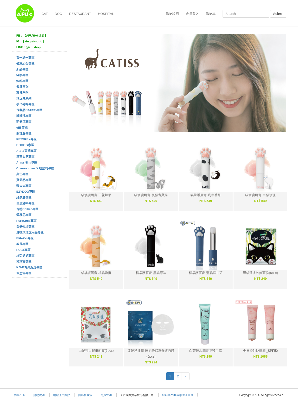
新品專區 (22, 69)
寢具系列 (22, 92)
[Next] (186, 376)
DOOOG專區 (25, 145)
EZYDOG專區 (25, 191)
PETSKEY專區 (26, 139)
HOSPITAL (106, 14)
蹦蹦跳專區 (23, 116)
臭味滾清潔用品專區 (30, 232)
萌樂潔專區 (23, 121)
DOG (58, 14)
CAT (44, 14)
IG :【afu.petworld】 (30, 41)
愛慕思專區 (23, 215)
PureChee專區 (26, 220)
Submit (278, 14)
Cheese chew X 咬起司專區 (35, 168)
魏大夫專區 (23, 186)
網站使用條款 (61, 395)
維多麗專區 (23, 197)
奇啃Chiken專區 (27, 209)
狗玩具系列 (23, 98)
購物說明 (172, 14)
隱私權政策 (85, 395)
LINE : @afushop (28, 47)
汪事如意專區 (25, 156)
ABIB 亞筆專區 (26, 151)
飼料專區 (22, 81)
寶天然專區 (23, 180)
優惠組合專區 (25, 63)
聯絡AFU (19, 395)
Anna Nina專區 (26, 162)
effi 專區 (22, 127)
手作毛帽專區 (25, 104)
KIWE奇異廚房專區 (29, 267)
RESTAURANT (80, 14)
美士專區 (22, 174)
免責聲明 (106, 395)
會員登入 (192, 14)
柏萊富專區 (23, 261)
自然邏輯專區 (25, 203)
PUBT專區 (23, 250)
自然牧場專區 (25, 226)
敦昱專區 (22, 244)
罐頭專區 (22, 75)
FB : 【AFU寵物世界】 (31, 35)
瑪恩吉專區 (23, 273)
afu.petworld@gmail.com (177, 395)
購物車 (211, 14)
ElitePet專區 (25, 238)
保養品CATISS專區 (29, 110)
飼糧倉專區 (23, 133)
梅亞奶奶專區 (25, 255)
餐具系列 (22, 87)
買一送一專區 (25, 57)
